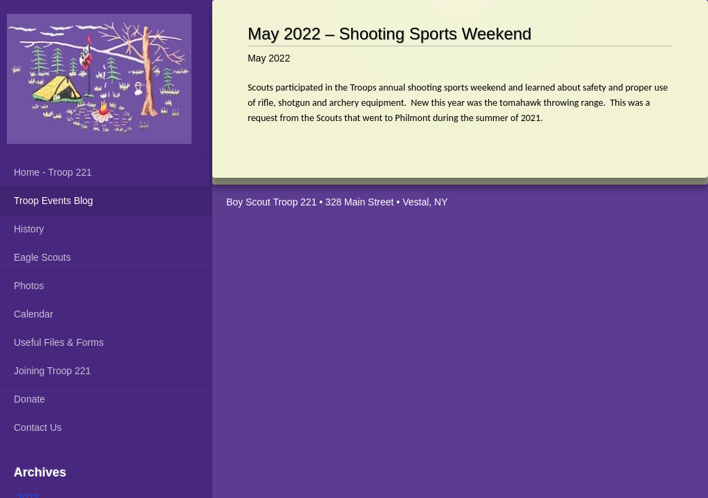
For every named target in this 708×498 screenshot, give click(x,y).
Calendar (33, 314)
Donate (29, 399)
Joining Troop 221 (52, 370)
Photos (29, 285)
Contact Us (38, 427)
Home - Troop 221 (53, 172)
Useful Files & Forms (59, 342)
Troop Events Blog (53, 200)
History (29, 228)
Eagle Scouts (42, 257)
